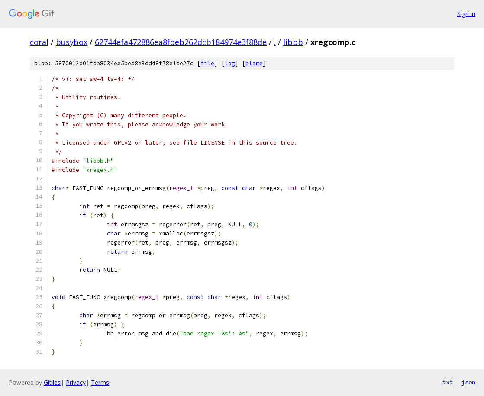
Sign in (466, 14)
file (207, 63)
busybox (71, 42)
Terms (100, 382)
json (468, 382)
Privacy (76, 382)
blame (254, 63)
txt (447, 382)
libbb (293, 42)
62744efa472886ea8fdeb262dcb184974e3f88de (181, 42)
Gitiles (52, 382)
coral (39, 42)
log (230, 63)
